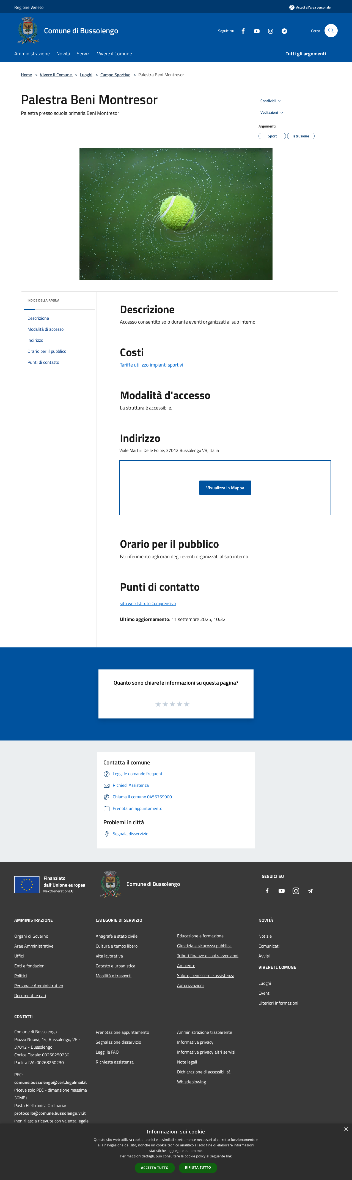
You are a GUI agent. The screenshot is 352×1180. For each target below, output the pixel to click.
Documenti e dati (30, 995)
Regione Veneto (28, 7)
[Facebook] (240, 30)
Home (26, 74)
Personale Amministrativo (38, 985)
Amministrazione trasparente (204, 1032)
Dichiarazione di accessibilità (203, 1071)
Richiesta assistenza (115, 1062)
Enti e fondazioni (30, 965)
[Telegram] (282, 30)
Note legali (187, 1062)
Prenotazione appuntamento (122, 1032)
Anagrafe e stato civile (117, 936)
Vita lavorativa (109, 956)
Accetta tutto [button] (155, 1167)
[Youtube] (254, 30)
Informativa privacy (195, 1042)
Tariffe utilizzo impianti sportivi (151, 364)
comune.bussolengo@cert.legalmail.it (50, 1082)
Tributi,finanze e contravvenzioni (207, 955)
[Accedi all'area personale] (310, 7)
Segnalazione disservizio (118, 1042)
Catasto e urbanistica (115, 965)
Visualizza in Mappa (225, 487)
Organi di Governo (31, 936)
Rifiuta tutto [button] (198, 1167)
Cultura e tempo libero (117, 946)
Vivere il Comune (56, 74)
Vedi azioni (272, 112)
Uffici (19, 956)
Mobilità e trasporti (113, 975)
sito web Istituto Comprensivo (148, 603)
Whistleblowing (191, 1081)
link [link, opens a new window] (229, 1156)
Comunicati (269, 946)
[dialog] (176, 1152)
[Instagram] (268, 30)
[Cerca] (331, 30)
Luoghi (86, 74)
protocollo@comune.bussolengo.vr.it (50, 1113)
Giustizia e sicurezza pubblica (204, 945)
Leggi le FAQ (107, 1052)
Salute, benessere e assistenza (205, 975)
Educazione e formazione (200, 935)
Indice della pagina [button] (43, 300)
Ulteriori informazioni (278, 1003)
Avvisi (264, 956)
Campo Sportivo (115, 74)
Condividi (271, 101)
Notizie (265, 936)
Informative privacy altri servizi (206, 1052)
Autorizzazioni (190, 985)
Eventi (264, 993)
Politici (20, 975)
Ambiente (186, 965)
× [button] (346, 1129)
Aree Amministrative (33, 946)
